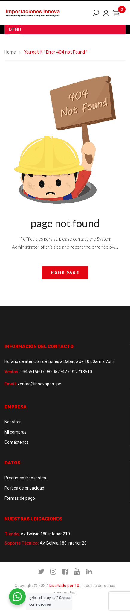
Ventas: (11, 371)
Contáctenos (16, 442)
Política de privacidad (24, 488)
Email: (10, 384)
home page (65, 272)
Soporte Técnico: (21, 543)
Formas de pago (19, 498)
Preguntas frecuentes (25, 477)
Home (10, 52)
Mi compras (15, 432)
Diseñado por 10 (64, 585)
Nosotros (13, 422)
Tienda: (12, 533)
